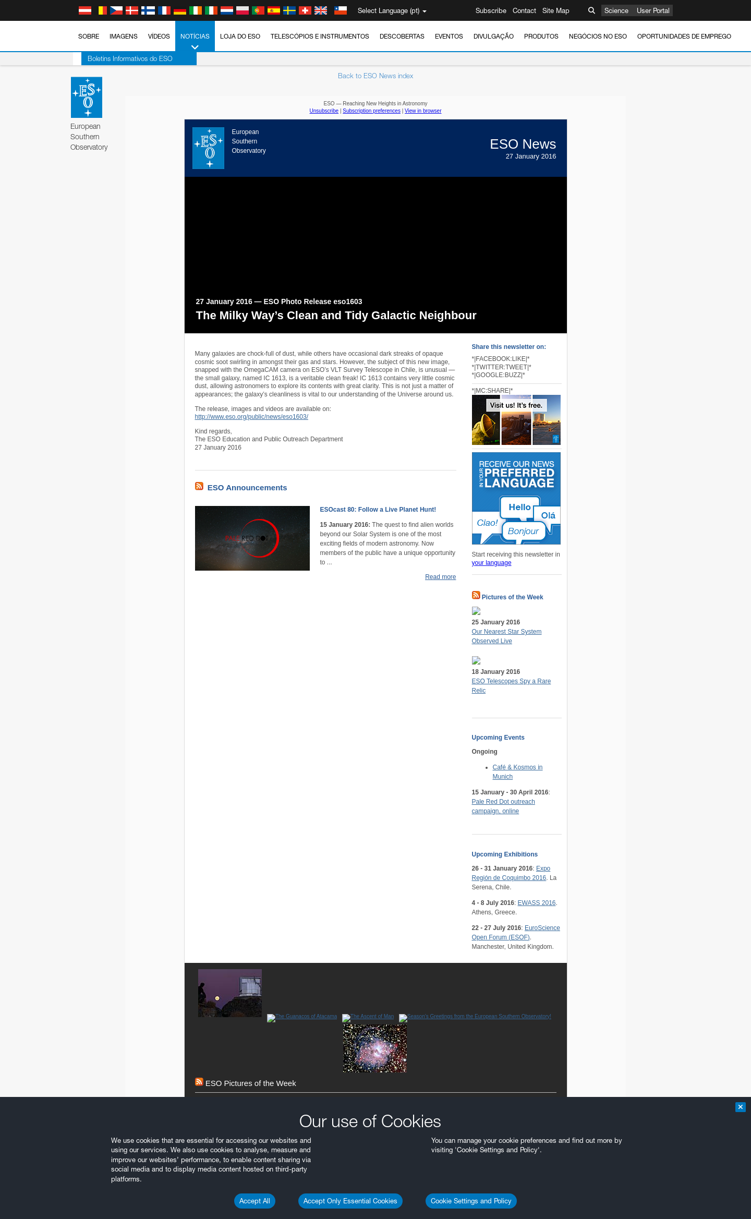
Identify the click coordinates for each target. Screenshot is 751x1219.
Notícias (195, 42)
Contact (524, 10)
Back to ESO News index (375, 75)
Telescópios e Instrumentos (320, 36)
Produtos (541, 36)
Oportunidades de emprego (684, 36)
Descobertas (402, 36)
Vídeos (159, 36)
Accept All (254, 1201)
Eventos (449, 36)
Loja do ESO (240, 36)
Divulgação (494, 36)
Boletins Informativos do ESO (121, 58)
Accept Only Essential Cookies (350, 1201)
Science (616, 10)
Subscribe (491, 10)
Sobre (88, 36)
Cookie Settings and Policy (471, 1201)
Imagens (124, 36)
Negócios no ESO (598, 36)
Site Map (556, 10)
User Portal (653, 10)
